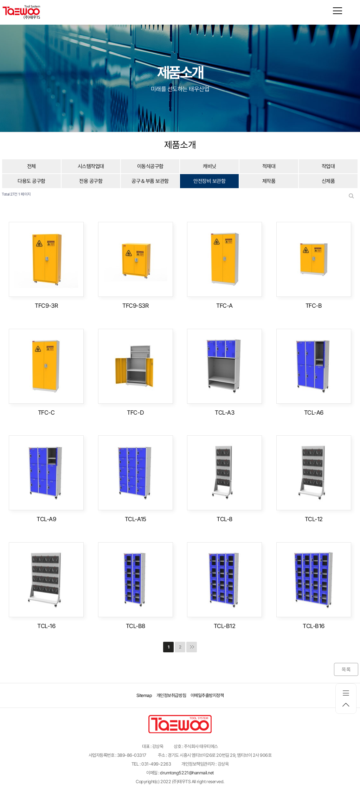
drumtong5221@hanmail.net (186, 772)
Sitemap (144, 695)
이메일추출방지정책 (207, 695)
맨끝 (191, 647)
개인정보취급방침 (171, 695)
